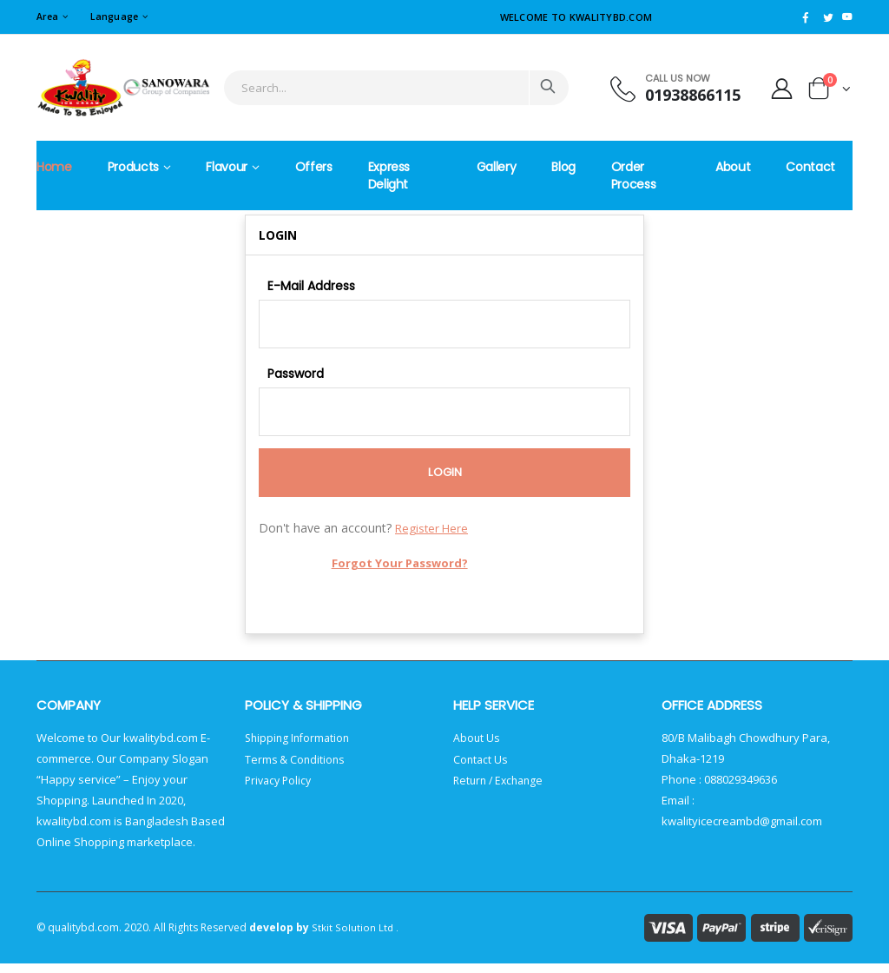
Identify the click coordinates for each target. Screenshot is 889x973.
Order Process (633, 176)
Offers (314, 167)
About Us (477, 747)
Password (295, 377)
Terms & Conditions (296, 768)
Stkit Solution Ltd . (355, 937)
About (732, 167)
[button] (829, 91)
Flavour (226, 167)
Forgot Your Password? (401, 572)
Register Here (433, 537)
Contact (810, 167)
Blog (563, 167)
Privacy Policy (280, 789)
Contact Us (481, 768)
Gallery (497, 167)
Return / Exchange (501, 789)
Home (54, 167)
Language (118, 16)
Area (48, 16)
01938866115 (685, 95)
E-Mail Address (311, 286)
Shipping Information (300, 747)
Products (133, 167)
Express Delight (389, 176)
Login (445, 481)
